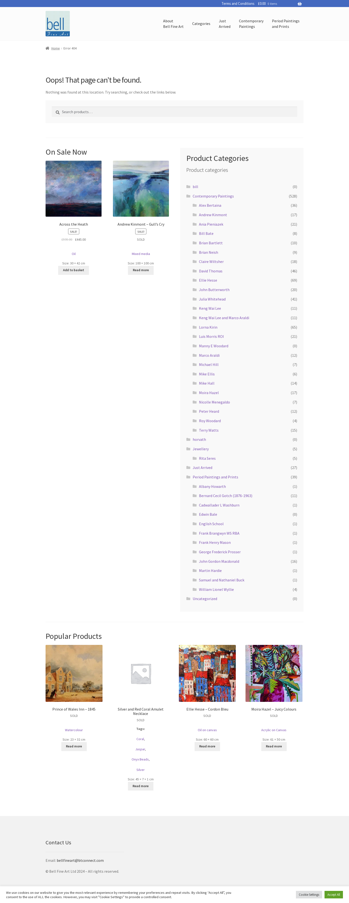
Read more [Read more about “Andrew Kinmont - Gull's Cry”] (141, 270)
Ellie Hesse (208, 280)
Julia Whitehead (212, 299)
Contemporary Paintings (213, 196)
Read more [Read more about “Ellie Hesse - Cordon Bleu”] (207, 746)
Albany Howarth (212, 486)
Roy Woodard (210, 420)
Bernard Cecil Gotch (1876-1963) (225, 495)
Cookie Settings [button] (309, 895)
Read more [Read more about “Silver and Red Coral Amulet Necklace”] (141, 786)
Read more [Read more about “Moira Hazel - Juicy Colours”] (274, 746)
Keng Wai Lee (210, 308)
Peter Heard (209, 411)
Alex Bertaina (210, 205)
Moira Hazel (209, 392)
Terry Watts (209, 430)
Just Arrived (202, 467)
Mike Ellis (207, 374)
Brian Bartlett (211, 242)
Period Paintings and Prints (215, 477)
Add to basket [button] (73, 270)
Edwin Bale (208, 514)
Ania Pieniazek (211, 224)
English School (211, 523)
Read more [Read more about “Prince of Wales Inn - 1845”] (74, 746)
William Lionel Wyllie (216, 589)
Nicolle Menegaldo (214, 402)
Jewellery (201, 448)
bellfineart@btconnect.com (80, 860)
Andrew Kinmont (213, 214)
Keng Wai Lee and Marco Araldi (224, 317)
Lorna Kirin (208, 327)
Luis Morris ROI (211, 336)
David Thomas (210, 271)
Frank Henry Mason (215, 542)
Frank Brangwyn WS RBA (219, 533)
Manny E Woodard (213, 345)
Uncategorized (205, 598)
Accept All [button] (333, 895)
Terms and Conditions (238, 3)
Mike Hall (206, 383)
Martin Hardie (210, 570)
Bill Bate (206, 233)
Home (55, 48)
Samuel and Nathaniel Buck (221, 580)
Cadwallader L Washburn (219, 505)
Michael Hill (209, 364)
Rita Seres (207, 458)
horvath (199, 439)
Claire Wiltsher (211, 261)
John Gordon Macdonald (219, 561)
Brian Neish (208, 252)
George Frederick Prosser (220, 551)
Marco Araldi (209, 355)
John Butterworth (214, 289)
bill (195, 186)
